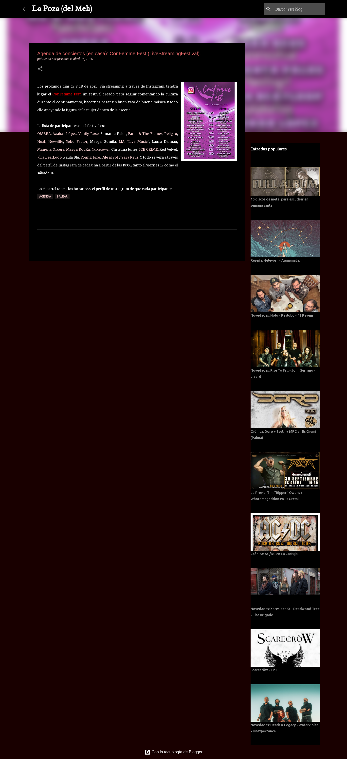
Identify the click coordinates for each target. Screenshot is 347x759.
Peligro (170, 133)
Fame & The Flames (145, 133)
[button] (40, 69)
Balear (62, 196)
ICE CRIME (148, 149)
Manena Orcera (51, 149)
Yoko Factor (76, 141)
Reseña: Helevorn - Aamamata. (275, 260)
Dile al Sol (109, 157)
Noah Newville (50, 141)
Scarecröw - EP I (264, 670)
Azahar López (64, 133)
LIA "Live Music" (134, 141)
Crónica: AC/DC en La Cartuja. (274, 554)
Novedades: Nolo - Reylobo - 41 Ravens (282, 315)
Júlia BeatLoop (49, 157)
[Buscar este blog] (299, 9)
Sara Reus (129, 157)
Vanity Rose (88, 133)
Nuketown (100, 149)
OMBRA (44, 133)
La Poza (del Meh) (62, 9)
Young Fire (90, 157)
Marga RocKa (78, 149)
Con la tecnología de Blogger (173, 752)
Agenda (45, 196)
